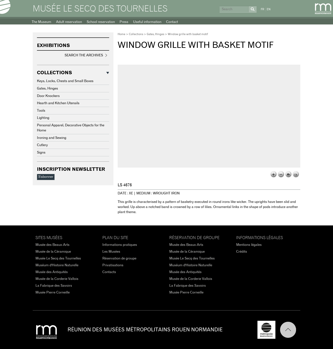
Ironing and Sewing (51, 138)
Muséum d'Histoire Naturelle (56, 265)
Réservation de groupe (119, 258)
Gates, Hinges (155, 34)
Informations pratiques (119, 244)
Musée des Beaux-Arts (52, 244)
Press (124, 22)
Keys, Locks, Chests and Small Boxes (65, 81)
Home (121, 34)
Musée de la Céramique (53, 251)
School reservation (101, 22)
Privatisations (112, 265)
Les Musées (111, 251)
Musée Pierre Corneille (52, 292)
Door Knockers (48, 96)
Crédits (241, 251)
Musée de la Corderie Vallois (56, 279)
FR (262, 9)
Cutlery (42, 145)
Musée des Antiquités (51, 272)
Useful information (147, 22)
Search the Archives (84, 55)
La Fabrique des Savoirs (53, 285)
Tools (41, 110)
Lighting (43, 118)
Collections (136, 34)
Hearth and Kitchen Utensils (58, 103)
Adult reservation (69, 22)
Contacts (109, 272)
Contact (172, 22)
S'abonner (45, 176)
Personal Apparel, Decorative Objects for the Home (70, 128)
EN (269, 9)
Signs (41, 152)
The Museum (41, 22)
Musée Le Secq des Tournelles (100, 9)
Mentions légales (249, 244)
